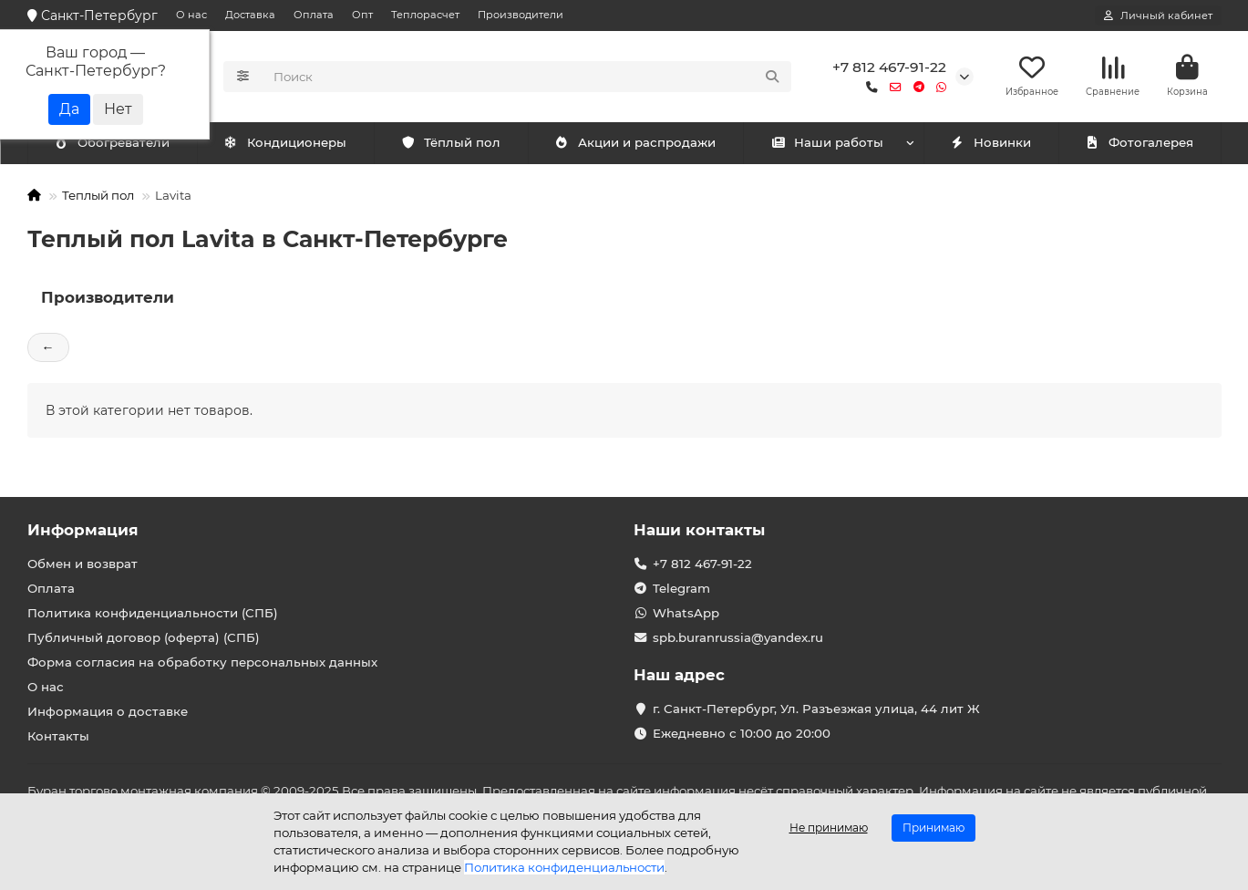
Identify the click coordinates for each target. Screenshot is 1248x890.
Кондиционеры (116, 143)
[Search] (527, 76)
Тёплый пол (450, 143)
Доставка (250, 14)
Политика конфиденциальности (564, 867)
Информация (83, 530)
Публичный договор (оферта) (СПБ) (143, 637)
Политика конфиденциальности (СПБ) (152, 612)
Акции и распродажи (635, 143)
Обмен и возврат (82, 563)
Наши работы (827, 143)
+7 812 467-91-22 (889, 67)
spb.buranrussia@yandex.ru (738, 637)
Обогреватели (289, 143)
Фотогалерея (1139, 143)
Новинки (991, 143)
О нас (191, 14)
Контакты (58, 736)
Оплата (314, 14)
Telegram (681, 588)
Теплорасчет (425, 14)
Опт (362, 14)
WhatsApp (686, 612)
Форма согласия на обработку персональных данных (202, 662)
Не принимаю (828, 827)
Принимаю (933, 827)
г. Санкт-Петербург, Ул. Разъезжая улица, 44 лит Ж (816, 708)
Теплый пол (98, 195)
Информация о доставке (107, 711)
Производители (520, 14)
